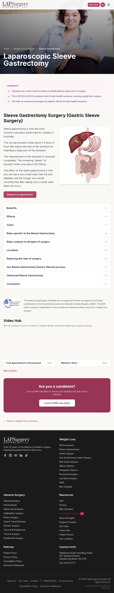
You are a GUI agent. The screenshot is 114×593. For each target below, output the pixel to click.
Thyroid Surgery (12, 534)
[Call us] (102, 4)
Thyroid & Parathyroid (14, 530)
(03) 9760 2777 (67, 563)
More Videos (10, 370)
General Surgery (12, 501)
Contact (34, 581)
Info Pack (64, 526)
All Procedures (66, 445)
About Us (11, 581)
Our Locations (66, 538)
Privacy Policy (10, 557)
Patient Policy (10, 553)
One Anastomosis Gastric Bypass (75, 457)
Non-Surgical (65, 486)
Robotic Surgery (12, 525)
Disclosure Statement (14, 565)
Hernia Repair (10, 505)
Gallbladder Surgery (13, 513)
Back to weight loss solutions (21, 421)
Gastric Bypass (66, 453)
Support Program (67, 522)
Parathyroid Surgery (13, 538)
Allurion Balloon (66, 466)
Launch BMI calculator (57, 403)
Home (6, 48)
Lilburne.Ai (105, 588)
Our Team (23, 581)
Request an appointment (20, 194)
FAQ (61, 501)
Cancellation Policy (13, 561)
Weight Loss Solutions (24, 48)
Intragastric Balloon (68, 470)
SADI (61, 482)
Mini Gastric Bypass (68, 462)
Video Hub (64, 530)
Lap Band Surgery (68, 478)
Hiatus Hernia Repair (13, 509)
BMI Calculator (66, 509)
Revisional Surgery (68, 474)
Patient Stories (66, 534)
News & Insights (67, 518)
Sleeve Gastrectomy (69, 449)
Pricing (62, 505)
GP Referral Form (71, 513)
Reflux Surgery (11, 517)
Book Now (93, 5)
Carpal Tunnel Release (15, 521)
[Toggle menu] (109, 5)
